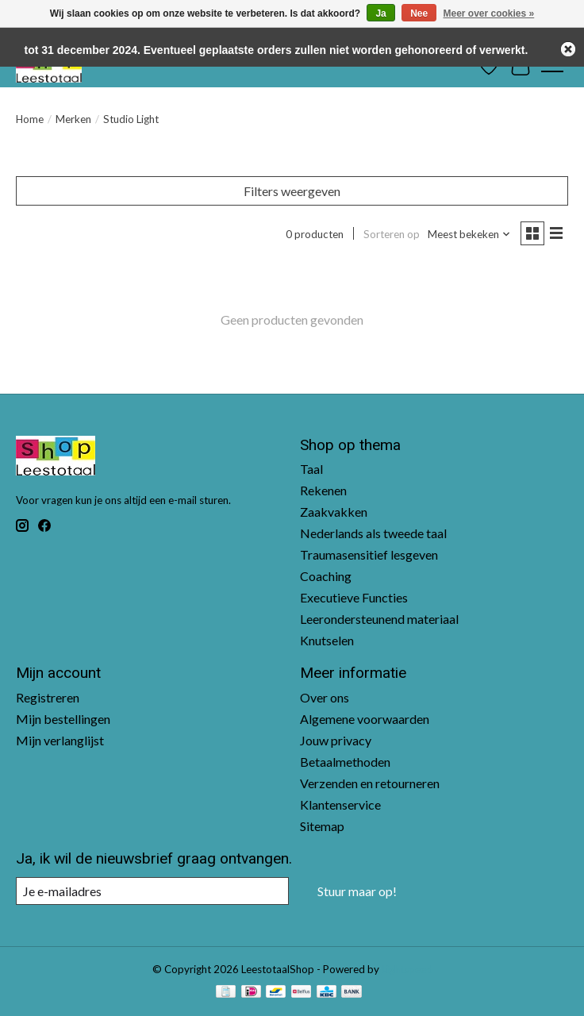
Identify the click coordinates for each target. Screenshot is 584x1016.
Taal (311, 468)
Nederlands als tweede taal (373, 533)
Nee (419, 13)
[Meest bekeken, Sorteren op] (469, 234)
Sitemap (322, 825)
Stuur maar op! (357, 891)
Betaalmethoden (345, 761)
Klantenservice (340, 804)
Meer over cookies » (489, 13)
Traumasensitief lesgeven (369, 554)
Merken (73, 119)
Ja (380, 13)
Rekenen (323, 490)
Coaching (326, 575)
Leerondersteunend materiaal (379, 618)
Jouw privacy (335, 740)
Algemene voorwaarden (364, 718)
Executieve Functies (354, 597)
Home (30, 119)
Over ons (324, 697)
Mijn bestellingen (63, 718)
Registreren (47, 697)
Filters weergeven (292, 190)
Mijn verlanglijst (60, 740)
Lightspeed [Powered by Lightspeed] (407, 969)
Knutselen (327, 640)
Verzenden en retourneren (370, 783)
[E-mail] (152, 891)
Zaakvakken (333, 511)
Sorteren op (391, 234)
